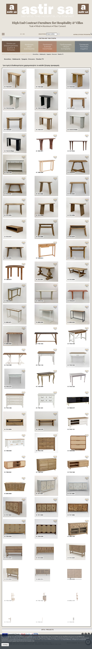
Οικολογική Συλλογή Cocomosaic (47, 46)
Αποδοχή (5, 644)
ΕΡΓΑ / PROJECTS (47, 630)
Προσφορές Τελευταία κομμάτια (84, 46)
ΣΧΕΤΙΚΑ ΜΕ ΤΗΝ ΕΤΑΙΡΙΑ (47, 38)
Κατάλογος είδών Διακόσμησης (29, 46)
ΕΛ (21, 34)
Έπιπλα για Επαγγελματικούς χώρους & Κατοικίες (11, 46)
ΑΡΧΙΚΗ (4, 54)
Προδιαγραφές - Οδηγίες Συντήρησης (66, 46)
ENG (24, 34)
